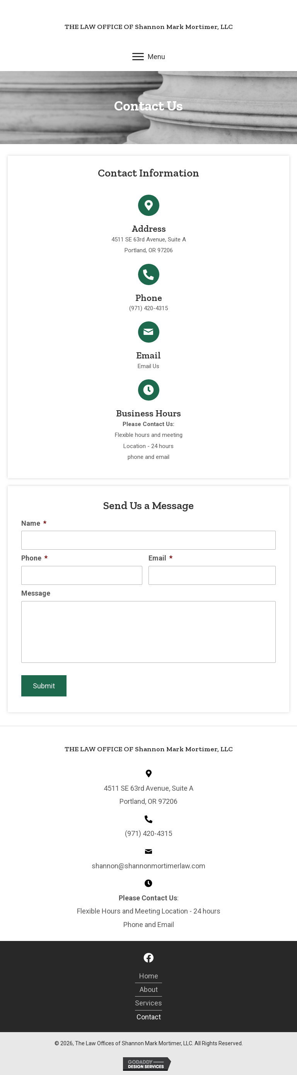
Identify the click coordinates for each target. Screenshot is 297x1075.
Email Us (148, 366)
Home (148, 976)
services (148, 1003)
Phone (34, 558)
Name (33, 523)
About (149, 989)
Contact (149, 1017)
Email (160, 558)
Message (35, 593)
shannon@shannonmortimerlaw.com (148, 866)
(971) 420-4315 (148, 308)
